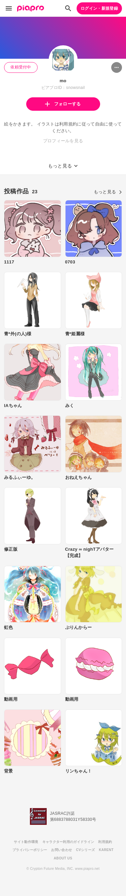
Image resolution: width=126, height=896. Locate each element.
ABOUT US (63, 858)
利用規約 (105, 842)
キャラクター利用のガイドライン (68, 842)
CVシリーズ (85, 850)
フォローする (63, 103)
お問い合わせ (61, 850)
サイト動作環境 (26, 842)
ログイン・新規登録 (99, 8)
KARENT (106, 850)
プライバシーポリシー (29, 850)
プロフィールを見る (63, 140)
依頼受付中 (20, 67)
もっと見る (108, 191)
